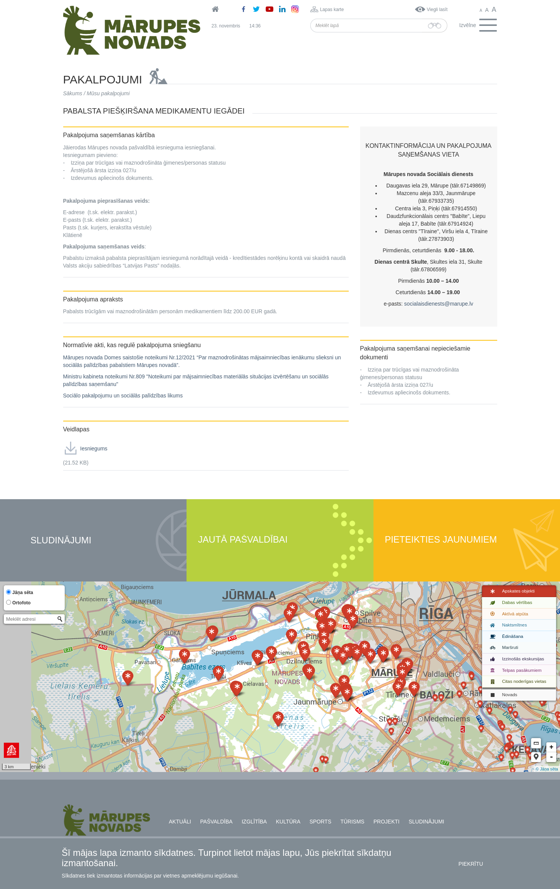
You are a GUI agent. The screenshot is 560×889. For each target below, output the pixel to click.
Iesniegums (94, 448)
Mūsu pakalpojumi (108, 93)
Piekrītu (470, 864)
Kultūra (288, 822)
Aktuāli (180, 822)
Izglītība (254, 822)
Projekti (386, 822)
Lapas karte (332, 9)
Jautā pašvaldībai (242, 540)
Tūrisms (352, 822)
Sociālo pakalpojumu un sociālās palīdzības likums (123, 395)
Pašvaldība (216, 822)
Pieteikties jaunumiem (441, 540)
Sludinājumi (60, 540)
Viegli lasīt (437, 9)
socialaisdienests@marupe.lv (439, 304)
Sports (320, 822)
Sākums (73, 93)
